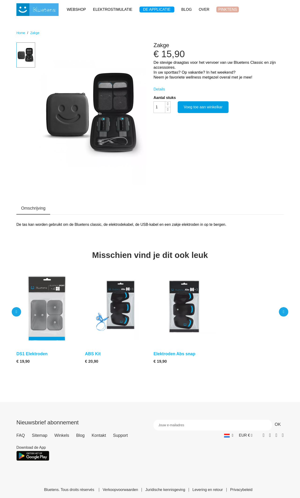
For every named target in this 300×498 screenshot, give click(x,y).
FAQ (20, 435)
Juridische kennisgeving (165, 490)
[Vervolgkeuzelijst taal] (228, 435)
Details (159, 89)
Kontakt (99, 435)
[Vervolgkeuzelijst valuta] (245, 435)
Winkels (61, 435)
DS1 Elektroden (32, 353)
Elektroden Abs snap (174, 353)
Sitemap (39, 435)
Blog (80, 435)
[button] (16, 312)
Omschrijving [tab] (33, 208)
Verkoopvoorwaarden (120, 490)
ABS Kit (93, 353)
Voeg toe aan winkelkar (203, 107)
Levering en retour (207, 490)
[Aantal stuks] (159, 107)
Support (120, 435)
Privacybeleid (241, 490)
